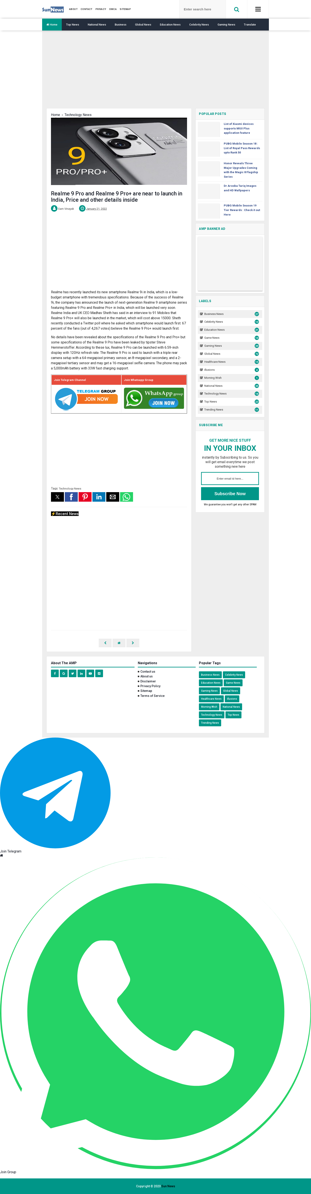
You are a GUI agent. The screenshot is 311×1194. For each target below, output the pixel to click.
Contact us (147, 671)
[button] (57, 497)
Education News (170, 24)
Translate (250, 24)
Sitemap (146, 691)
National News (97, 24)
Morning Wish (231, 378)
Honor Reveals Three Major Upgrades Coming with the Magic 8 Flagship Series (241, 170)
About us (146, 676)
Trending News (231, 410)
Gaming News (226, 24)
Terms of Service (152, 696)
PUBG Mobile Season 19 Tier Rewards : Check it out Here (242, 210)
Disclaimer (148, 681)
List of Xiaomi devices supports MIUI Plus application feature (239, 128)
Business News (231, 314)
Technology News (70, 488)
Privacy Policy (150, 686)
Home (51, 24)
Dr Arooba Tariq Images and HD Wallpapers (240, 188)
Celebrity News (199, 24)
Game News (231, 338)
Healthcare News (231, 362)
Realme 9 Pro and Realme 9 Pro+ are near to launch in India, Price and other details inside (116, 196)
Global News (143, 24)
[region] (155, 72)
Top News (72, 24)
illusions (231, 370)
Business (120, 24)
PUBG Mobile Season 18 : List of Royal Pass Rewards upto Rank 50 (242, 148)
